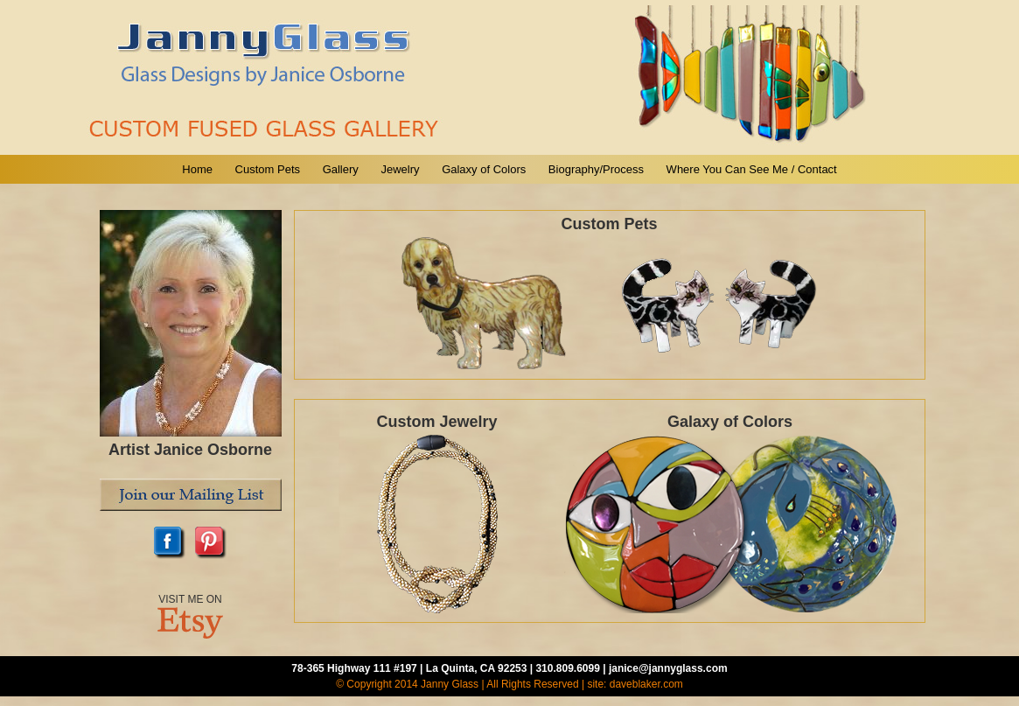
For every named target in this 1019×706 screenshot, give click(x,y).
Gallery (341, 169)
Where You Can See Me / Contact (752, 169)
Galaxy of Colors (484, 169)
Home (197, 169)
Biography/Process (596, 169)
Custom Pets (267, 169)
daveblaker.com (646, 684)
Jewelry (399, 169)
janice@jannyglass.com (668, 668)
